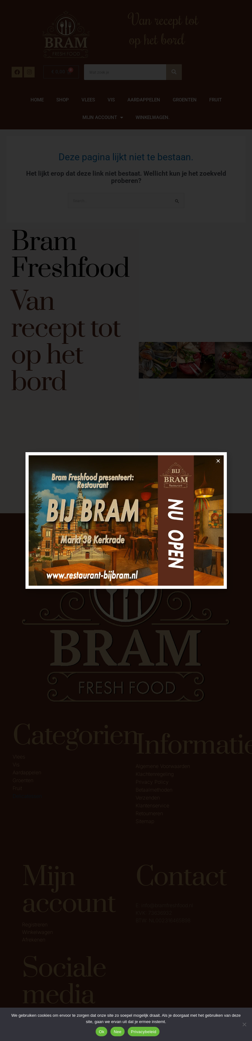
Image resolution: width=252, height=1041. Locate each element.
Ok (101, 1031)
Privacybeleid (143, 1031)
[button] (218, 460)
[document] (126, 520)
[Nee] (244, 1024)
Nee (117, 1031)
